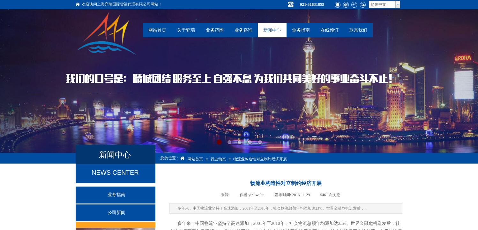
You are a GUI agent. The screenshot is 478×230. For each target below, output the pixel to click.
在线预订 (330, 30)
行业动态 (218, 159)
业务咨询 (243, 30)
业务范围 (215, 30)
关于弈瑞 (186, 30)
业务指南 (301, 30)
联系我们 (358, 30)
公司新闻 (116, 212)
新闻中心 (272, 30)
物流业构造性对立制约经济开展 (260, 159)
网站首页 (157, 30)
